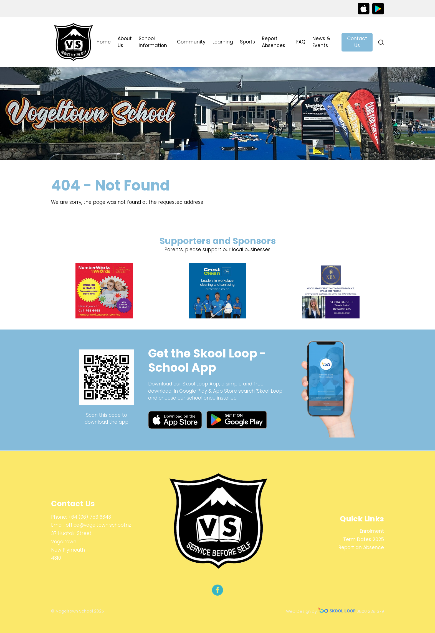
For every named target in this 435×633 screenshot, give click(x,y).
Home (104, 41)
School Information (153, 42)
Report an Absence (361, 547)
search (381, 42)
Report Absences (273, 42)
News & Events (321, 42)
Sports (247, 41)
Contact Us (357, 42)
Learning (223, 41)
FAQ (300, 41)
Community (191, 41)
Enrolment (372, 531)
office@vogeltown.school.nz (98, 525)
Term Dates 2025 (363, 539)
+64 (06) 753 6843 (89, 517)
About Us (125, 42)
